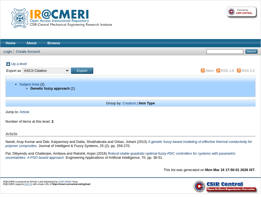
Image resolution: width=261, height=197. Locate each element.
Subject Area (29, 84)
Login (8, 51)
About (32, 43)
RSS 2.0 (248, 71)
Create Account (28, 51)
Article (25, 112)
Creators (129, 103)
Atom (210, 71)
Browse (54, 43)
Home (11, 43)
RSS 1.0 (227, 71)
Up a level (19, 64)
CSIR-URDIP (64, 182)
